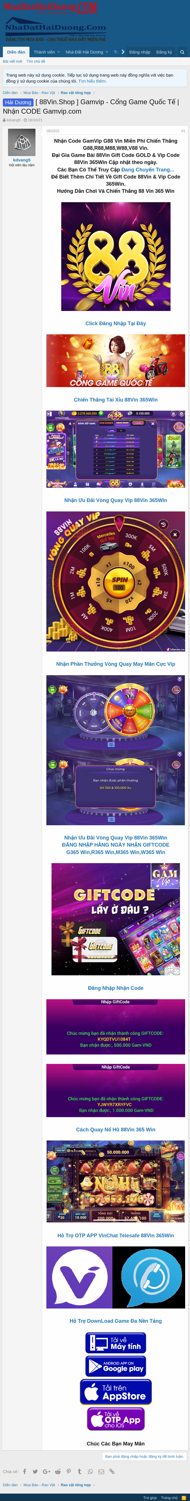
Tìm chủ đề (36, 61)
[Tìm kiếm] (182, 52)
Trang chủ (169, 1485)
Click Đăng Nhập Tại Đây (116, 323)
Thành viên (44, 52)
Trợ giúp (150, 1485)
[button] (59, 52)
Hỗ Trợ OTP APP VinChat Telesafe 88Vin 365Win (116, 1224)
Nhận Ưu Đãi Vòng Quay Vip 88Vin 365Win (115, 498)
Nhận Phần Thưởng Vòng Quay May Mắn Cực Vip (115, 659)
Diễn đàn (16, 52)
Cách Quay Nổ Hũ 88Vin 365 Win (115, 1120)
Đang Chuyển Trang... (147, 170)
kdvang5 (14, 120)
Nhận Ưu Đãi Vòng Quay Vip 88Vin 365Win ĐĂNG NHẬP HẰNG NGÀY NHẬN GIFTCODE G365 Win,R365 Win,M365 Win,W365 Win (116, 837)
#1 (182, 131)
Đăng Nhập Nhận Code (115, 980)
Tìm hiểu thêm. (92, 81)
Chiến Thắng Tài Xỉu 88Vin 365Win (116, 399)
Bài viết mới (12, 61)
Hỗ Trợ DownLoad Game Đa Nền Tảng (116, 1309)
